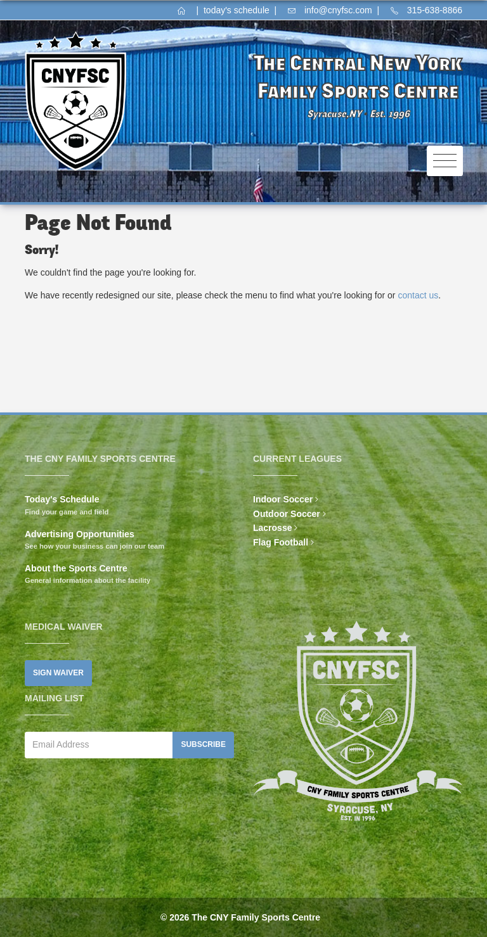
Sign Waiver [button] (58, 672)
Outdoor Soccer (286, 514)
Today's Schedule (62, 499)
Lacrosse (272, 528)
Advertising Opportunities (79, 534)
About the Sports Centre (76, 568)
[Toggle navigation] (445, 161)
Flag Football (280, 542)
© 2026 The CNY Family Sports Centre (240, 917)
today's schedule (236, 10)
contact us (418, 295)
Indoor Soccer (283, 499)
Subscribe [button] (203, 744)
